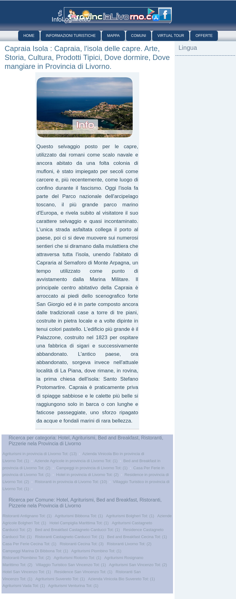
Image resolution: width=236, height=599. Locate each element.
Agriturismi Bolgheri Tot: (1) (130, 516)
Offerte (204, 36)
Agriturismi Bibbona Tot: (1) (79, 516)
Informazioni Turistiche (71, 36)
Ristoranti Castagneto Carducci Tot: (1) (69, 536)
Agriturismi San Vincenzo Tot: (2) (138, 564)
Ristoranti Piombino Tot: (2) (26, 557)
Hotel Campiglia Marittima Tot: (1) (79, 523)
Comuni (138, 36)
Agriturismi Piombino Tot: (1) (96, 551)
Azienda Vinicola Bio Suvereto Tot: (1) (121, 579)
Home (28, 36)
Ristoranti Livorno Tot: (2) (129, 543)
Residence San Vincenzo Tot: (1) (83, 571)
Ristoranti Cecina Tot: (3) (82, 543)
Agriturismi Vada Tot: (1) (23, 585)
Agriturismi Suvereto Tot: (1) (60, 579)
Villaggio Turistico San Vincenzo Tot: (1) (71, 564)
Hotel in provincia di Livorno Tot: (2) (87, 474)
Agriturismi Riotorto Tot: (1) (77, 557)
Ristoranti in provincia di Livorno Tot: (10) (71, 481)
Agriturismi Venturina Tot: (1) (73, 585)
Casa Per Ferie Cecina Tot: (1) (29, 543)
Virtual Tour (170, 36)
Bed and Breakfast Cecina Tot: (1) (137, 536)
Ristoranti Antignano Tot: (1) (27, 516)
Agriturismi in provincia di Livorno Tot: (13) (39, 453)
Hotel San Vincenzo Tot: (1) (26, 571)
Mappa (113, 36)
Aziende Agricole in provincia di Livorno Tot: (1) (76, 460)
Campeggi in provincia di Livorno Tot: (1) (92, 468)
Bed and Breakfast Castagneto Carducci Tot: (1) (77, 529)
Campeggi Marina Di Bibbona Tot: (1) (35, 551)
